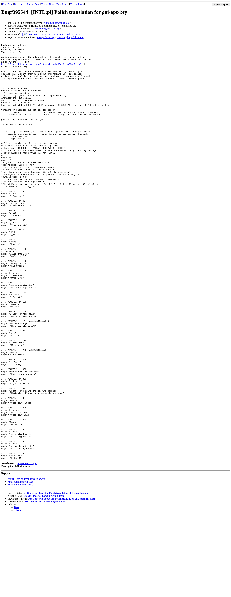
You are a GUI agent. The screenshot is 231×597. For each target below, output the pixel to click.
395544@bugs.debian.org (70, 37)
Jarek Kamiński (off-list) (20, 567)
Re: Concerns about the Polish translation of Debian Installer (56, 575)
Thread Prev (33, 4)
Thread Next (47, 4)
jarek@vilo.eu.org (45, 37)
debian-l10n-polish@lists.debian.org (26, 561)
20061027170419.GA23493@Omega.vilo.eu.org (53, 34)
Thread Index (77, 4)
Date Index (62, 4)
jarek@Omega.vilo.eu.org (46, 28)
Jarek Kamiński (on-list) (20, 564)
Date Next (19, 4)
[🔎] (24, 34)
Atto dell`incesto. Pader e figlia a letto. (43, 578)
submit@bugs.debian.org (57, 22)
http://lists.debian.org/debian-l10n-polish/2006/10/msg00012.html (41, 68)
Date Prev (7, 4)
